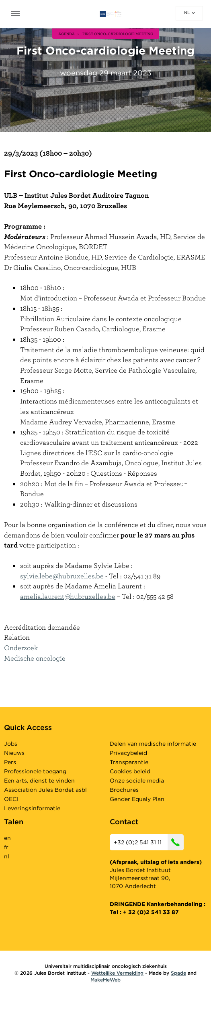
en (7, 838)
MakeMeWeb (105, 980)
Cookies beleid (130, 771)
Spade (178, 973)
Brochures (124, 790)
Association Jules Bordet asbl (45, 790)
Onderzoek (21, 647)
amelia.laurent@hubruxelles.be (67, 596)
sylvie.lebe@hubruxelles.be (62, 576)
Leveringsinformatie (32, 808)
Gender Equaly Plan (137, 799)
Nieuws (14, 753)
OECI (11, 799)
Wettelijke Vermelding (117, 973)
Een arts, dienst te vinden (39, 780)
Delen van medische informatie (153, 743)
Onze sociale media (137, 780)
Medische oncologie (35, 658)
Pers (10, 762)
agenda (66, 33)
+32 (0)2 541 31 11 (149, 842)
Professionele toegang (35, 771)
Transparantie (129, 762)
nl (189, 12)
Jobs (10, 743)
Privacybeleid (128, 753)
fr (6, 847)
